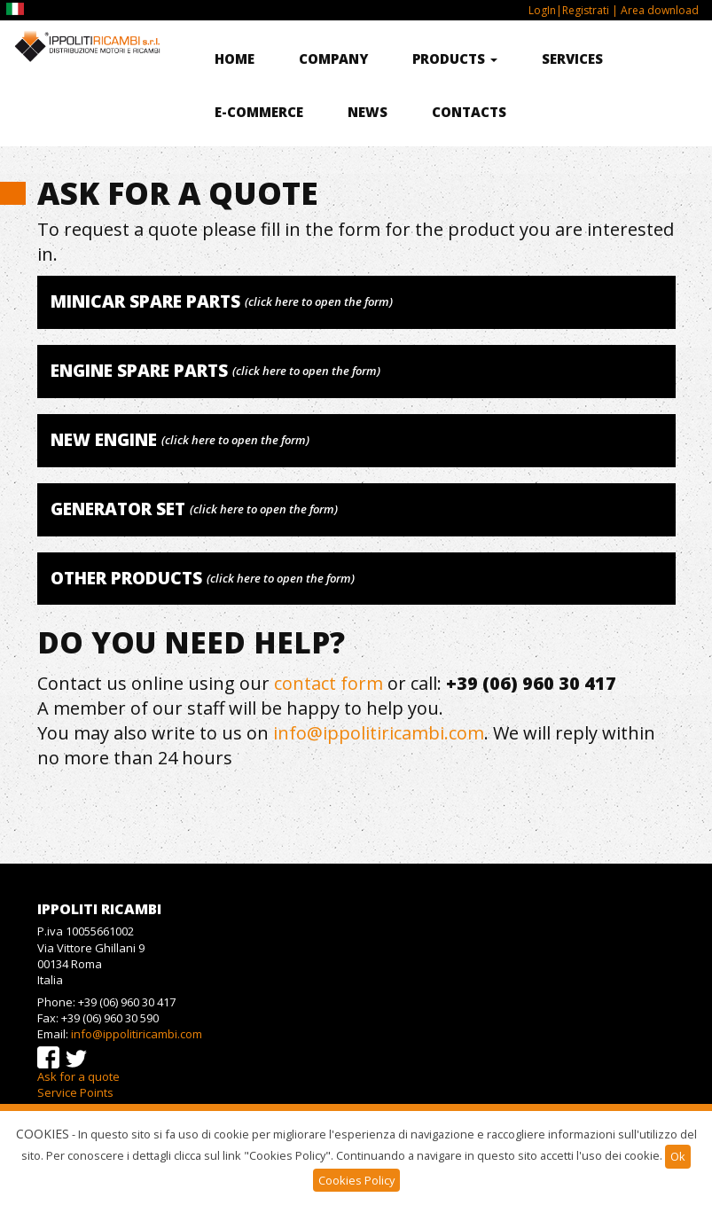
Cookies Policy (356, 1180)
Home (234, 58)
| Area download (654, 10)
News (367, 112)
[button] (356, 302)
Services (572, 58)
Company (333, 58)
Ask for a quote (78, 1076)
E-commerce (259, 112)
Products (454, 58)
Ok (677, 1156)
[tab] (356, 302)
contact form (328, 683)
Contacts (469, 112)
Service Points (75, 1092)
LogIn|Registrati (568, 10)
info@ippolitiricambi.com (378, 733)
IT (16, 9)
